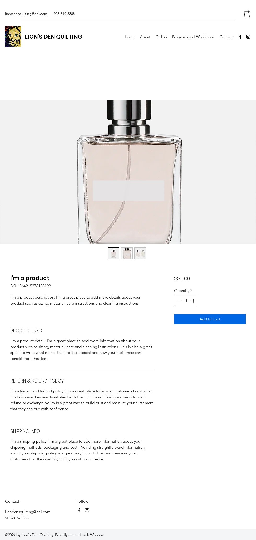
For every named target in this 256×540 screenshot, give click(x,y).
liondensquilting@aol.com (26, 13)
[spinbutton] (186, 301)
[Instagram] (248, 36)
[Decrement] (178, 301)
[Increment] (193, 301)
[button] (247, 13)
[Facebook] (240, 36)
